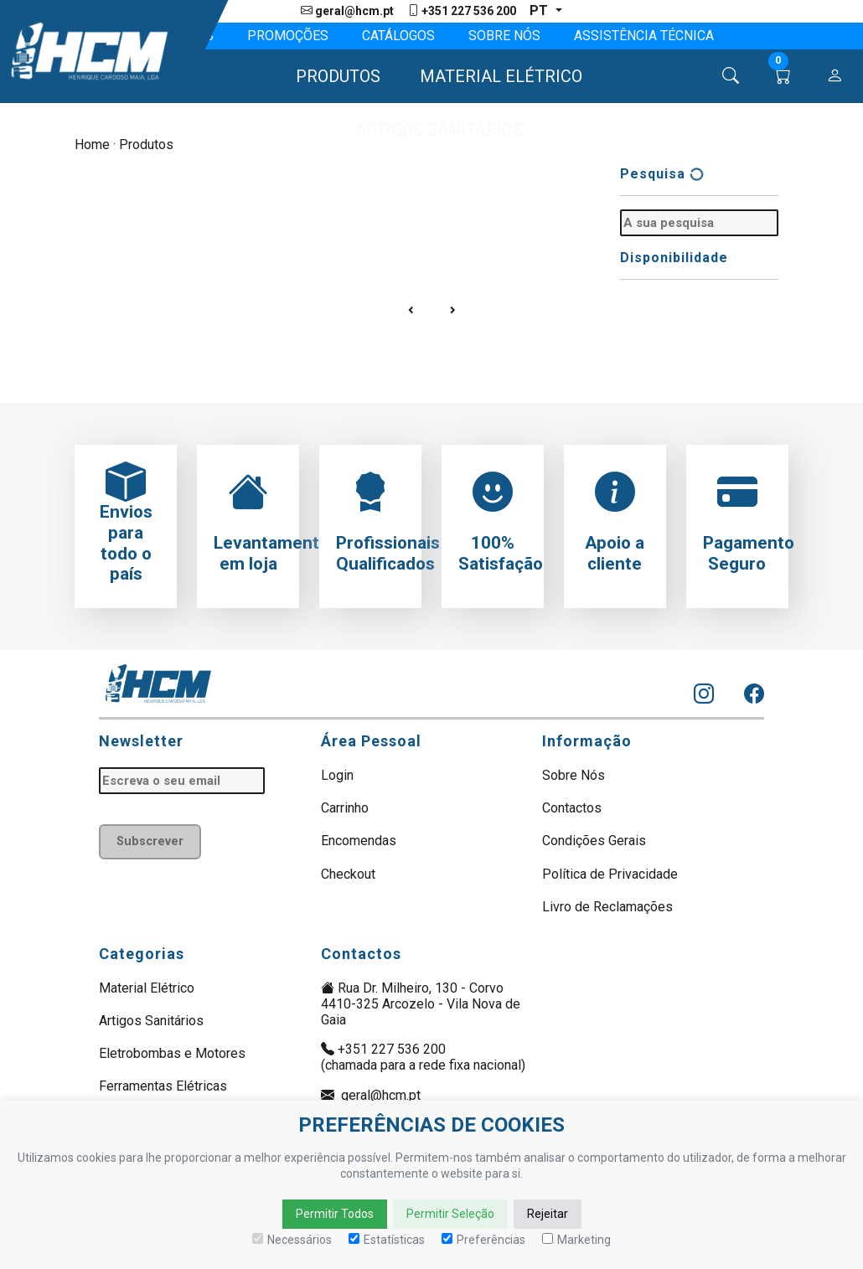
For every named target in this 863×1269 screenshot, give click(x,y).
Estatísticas (387, 1239)
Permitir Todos (335, 1213)
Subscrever (149, 841)
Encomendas (358, 841)
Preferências (483, 1239)
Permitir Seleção (450, 1213)
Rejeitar (547, 1213)
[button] (330, 76)
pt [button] (540, 10)
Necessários (292, 1239)
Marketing (576, 1239)
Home (92, 144)
